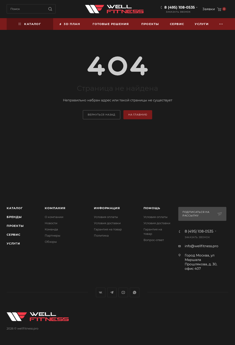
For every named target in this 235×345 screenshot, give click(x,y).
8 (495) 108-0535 (179, 7)
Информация (107, 208)
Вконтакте (100, 292)
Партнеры (52, 235)
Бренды (14, 217)
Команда (51, 229)
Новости (51, 223)
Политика (101, 235)
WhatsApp (134, 292)
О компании (54, 217)
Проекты (15, 225)
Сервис (13, 234)
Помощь (152, 208)
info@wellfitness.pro (201, 246)
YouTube (123, 292)
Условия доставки (107, 223)
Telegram (112, 292)
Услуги (13, 243)
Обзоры (51, 241)
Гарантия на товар (108, 229)
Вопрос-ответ (154, 240)
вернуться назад (101, 114)
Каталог (15, 208)
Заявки (208, 9)
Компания (55, 208)
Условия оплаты (106, 217)
